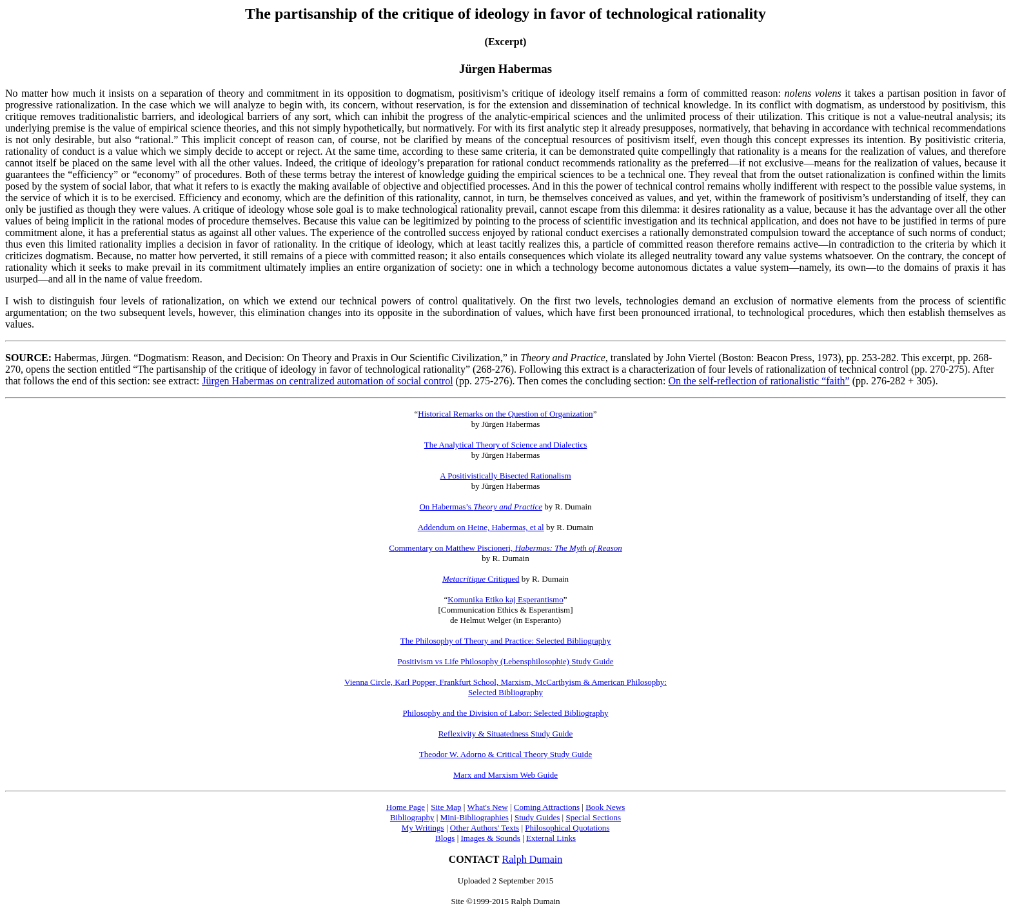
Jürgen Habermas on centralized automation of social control (327, 380)
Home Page (405, 807)
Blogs (445, 838)
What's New (487, 807)
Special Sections (593, 817)
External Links (551, 838)
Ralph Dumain (532, 859)
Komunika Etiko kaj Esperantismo (505, 599)
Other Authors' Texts (484, 828)
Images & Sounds (490, 838)
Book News (605, 807)
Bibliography (412, 817)
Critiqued (481, 579)
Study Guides (537, 817)
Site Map (446, 807)
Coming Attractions (547, 807)
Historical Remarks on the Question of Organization (505, 414)
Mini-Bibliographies (474, 817)
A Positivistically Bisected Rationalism (505, 475)
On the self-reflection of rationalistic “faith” (758, 380)
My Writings (423, 828)
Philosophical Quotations (567, 828)
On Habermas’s (480, 506)
